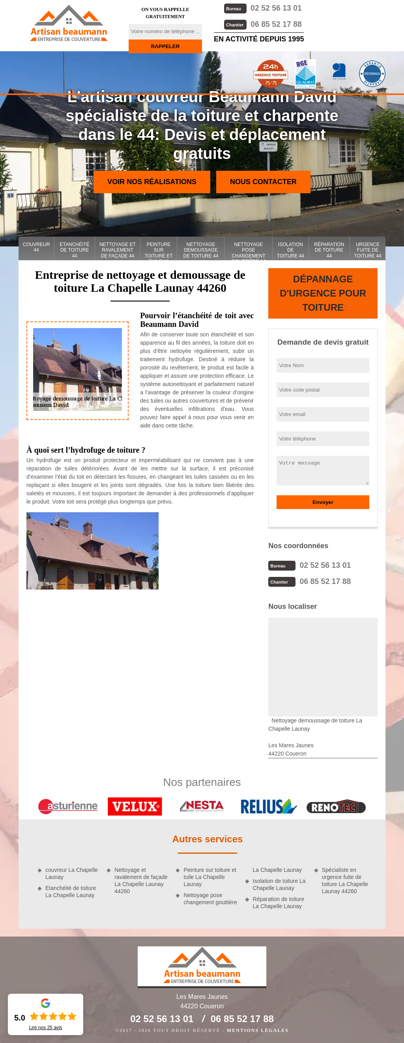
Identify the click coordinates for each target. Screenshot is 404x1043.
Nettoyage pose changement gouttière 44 (249, 251)
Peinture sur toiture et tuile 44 (158, 251)
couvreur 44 (36, 247)
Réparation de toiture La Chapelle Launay (279, 902)
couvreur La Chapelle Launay (71, 872)
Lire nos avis (45, 1027)
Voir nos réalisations (151, 182)
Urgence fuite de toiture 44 (367, 250)
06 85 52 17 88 (262, 23)
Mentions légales (258, 1029)
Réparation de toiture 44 (329, 250)
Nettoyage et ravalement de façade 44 (117, 250)
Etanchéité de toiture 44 (75, 250)
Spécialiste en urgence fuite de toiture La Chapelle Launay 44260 (345, 880)
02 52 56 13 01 (262, 8)
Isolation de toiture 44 (290, 250)
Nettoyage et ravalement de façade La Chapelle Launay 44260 (141, 880)
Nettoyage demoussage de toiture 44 (200, 250)
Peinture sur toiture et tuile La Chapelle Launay (209, 876)
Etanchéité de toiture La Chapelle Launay (70, 890)
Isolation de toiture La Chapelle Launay (279, 883)
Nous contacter (263, 182)
